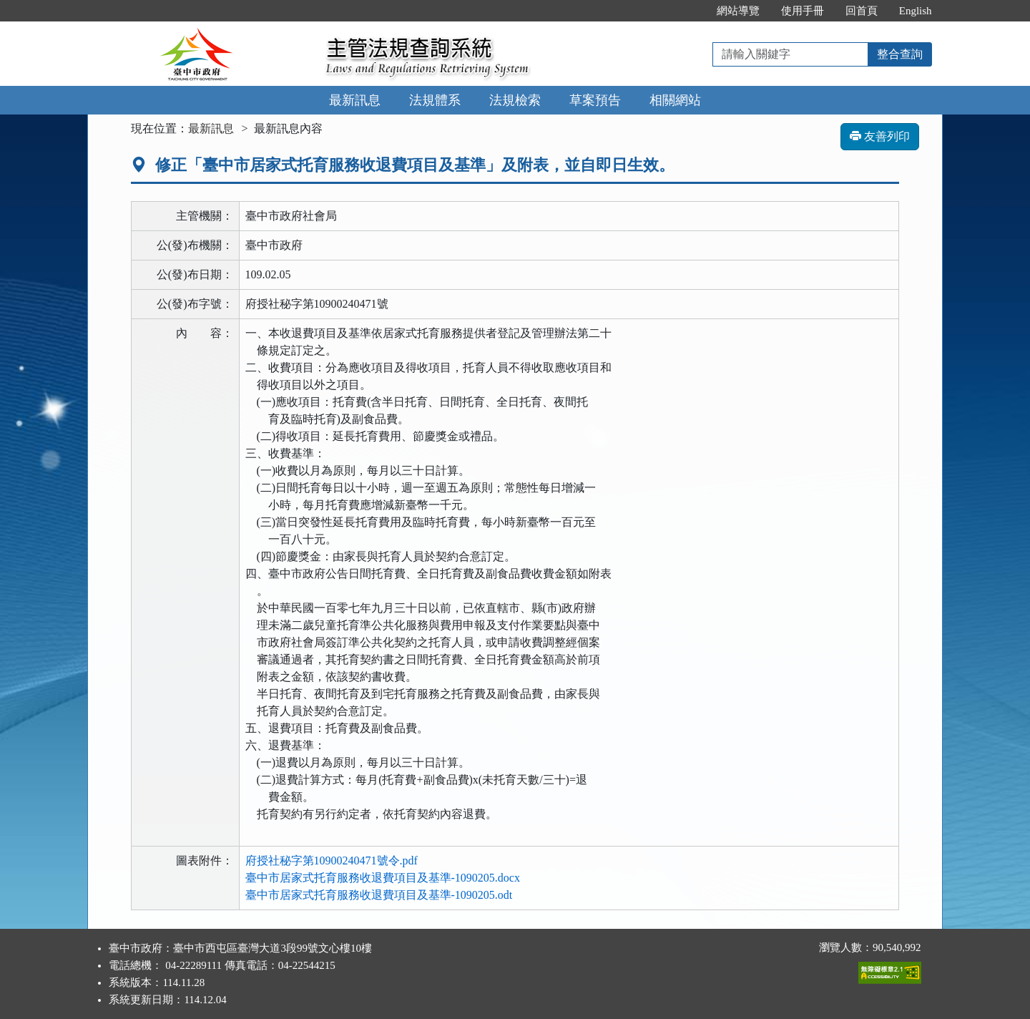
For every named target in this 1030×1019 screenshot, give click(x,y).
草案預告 (595, 100)
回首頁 (861, 10)
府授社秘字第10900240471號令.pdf (331, 860)
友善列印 (880, 136)
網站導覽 (738, 10)
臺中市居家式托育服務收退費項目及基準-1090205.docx (382, 878)
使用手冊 (802, 10)
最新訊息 (355, 100)
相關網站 (675, 100)
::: (690, 10)
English (915, 10)
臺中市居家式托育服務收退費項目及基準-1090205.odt (379, 895)
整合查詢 (900, 54)
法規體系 (435, 100)
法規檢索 (515, 100)
